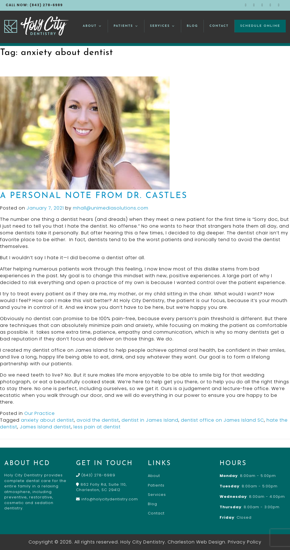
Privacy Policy (244, 542)
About (92, 26)
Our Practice (39, 413)
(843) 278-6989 (95, 475)
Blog (192, 26)
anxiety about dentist (47, 420)
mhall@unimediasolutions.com (110, 208)
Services (162, 26)
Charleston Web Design (196, 542)
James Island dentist (45, 427)
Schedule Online (260, 26)
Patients (126, 26)
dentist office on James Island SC (222, 420)
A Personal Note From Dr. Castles (93, 196)
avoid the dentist (98, 420)
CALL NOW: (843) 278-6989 (34, 5)
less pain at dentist (97, 427)
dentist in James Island (150, 420)
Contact (218, 26)
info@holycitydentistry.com (107, 499)
